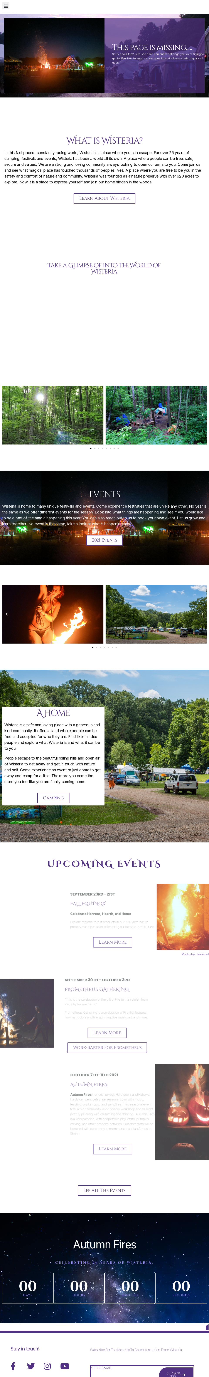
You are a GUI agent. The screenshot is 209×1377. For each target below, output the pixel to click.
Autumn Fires (104, 1254)
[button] (5, 5)
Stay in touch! (24, 1361)
